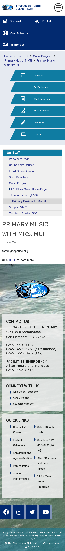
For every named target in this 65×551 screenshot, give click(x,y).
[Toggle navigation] (58, 7)
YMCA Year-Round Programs (44, 481)
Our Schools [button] (19, 33)
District (15, 21)
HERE (12, 260)
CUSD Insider (21, 397)
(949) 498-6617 (20, 345)
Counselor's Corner (21, 165)
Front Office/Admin (21, 171)
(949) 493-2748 (20, 370)
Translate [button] (17, 44)
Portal (46, 21)
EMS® (58, 536)
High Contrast (53, 543)
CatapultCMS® (46, 536)
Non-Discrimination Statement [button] (23, 543)
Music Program (42, 56)
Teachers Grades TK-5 (23, 213)
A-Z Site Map (32, 547)
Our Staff (22, 56)
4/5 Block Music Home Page (29, 189)
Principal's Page (19, 159)
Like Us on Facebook (25, 391)
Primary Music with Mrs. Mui (30, 201)
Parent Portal (21, 465)
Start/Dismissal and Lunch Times (46, 463)
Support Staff (18, 207)
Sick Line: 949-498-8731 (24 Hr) (46, 445)
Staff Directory (18, 177)
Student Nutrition (23, 403)
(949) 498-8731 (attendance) (31, 349)
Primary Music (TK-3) (18, 60)
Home (8, 56)
